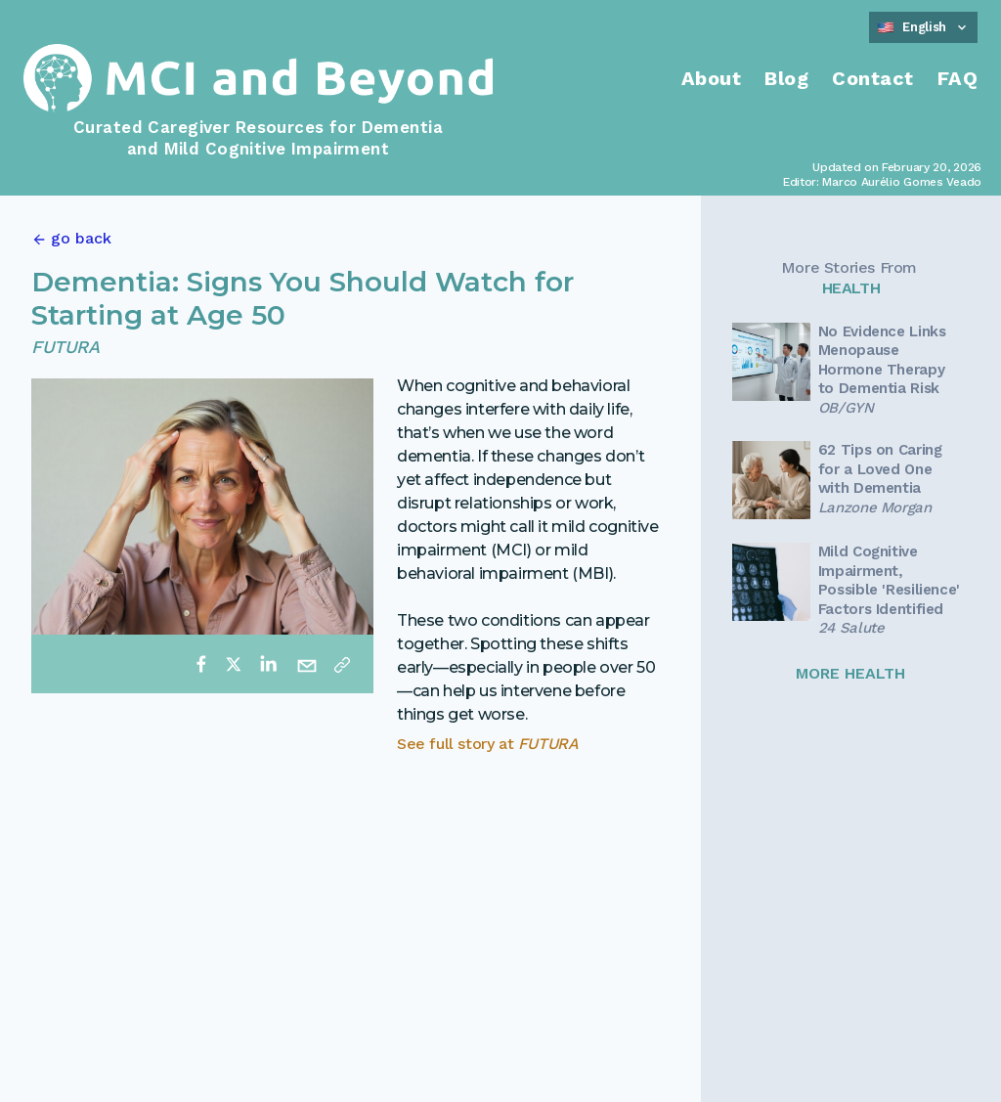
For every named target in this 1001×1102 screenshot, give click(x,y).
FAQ (958, 78)
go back (81, 238)
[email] (306, 664)
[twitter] (233, 664)
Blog (786, 78)
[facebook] (201, 664)
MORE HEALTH (850, 673)
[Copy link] (342, 664)
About (711, 78)
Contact (873, 78)
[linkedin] (267, 664)
